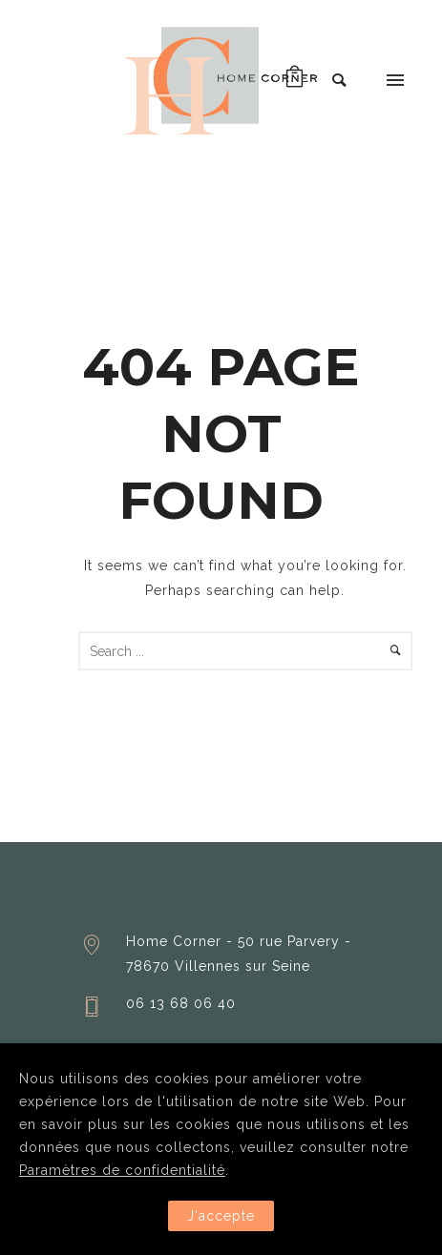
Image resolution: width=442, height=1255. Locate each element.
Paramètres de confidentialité (122, 1170)
